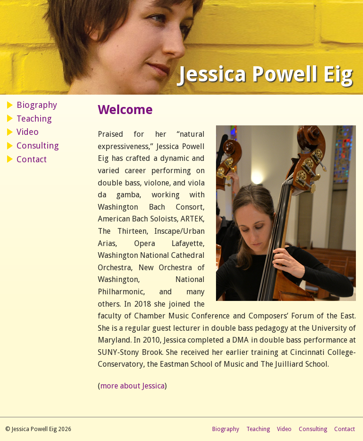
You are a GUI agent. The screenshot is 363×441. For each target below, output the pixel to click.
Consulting (38, 145)
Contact (32, 159)
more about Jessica (132, 385)
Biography (37, 105)
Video (28, 132)
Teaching (34, 118)
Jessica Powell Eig (266, 74)
